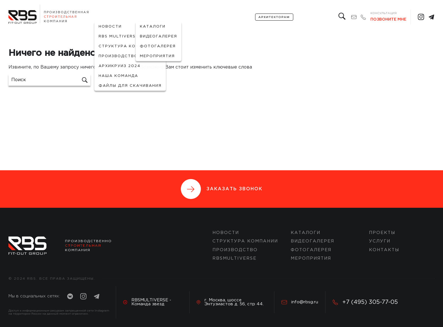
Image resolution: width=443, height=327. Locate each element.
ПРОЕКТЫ (382, 233)
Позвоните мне (388, 19)
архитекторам (274, 17)
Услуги (379, 241)
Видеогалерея (312, 241)
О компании (110, 17)
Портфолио (151, 17)
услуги (212, 17)
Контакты (239, 17)
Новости (225, 233)
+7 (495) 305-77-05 (365, 302)
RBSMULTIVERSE (234, 258)
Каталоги (305, 233)
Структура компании (245, 241)
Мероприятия (311, 258)
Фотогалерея (311, 250)
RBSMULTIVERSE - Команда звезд (147, 302)
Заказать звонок (221, 189)
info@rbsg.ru (299, 302)
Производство (235, 250)
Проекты (187, 17)
